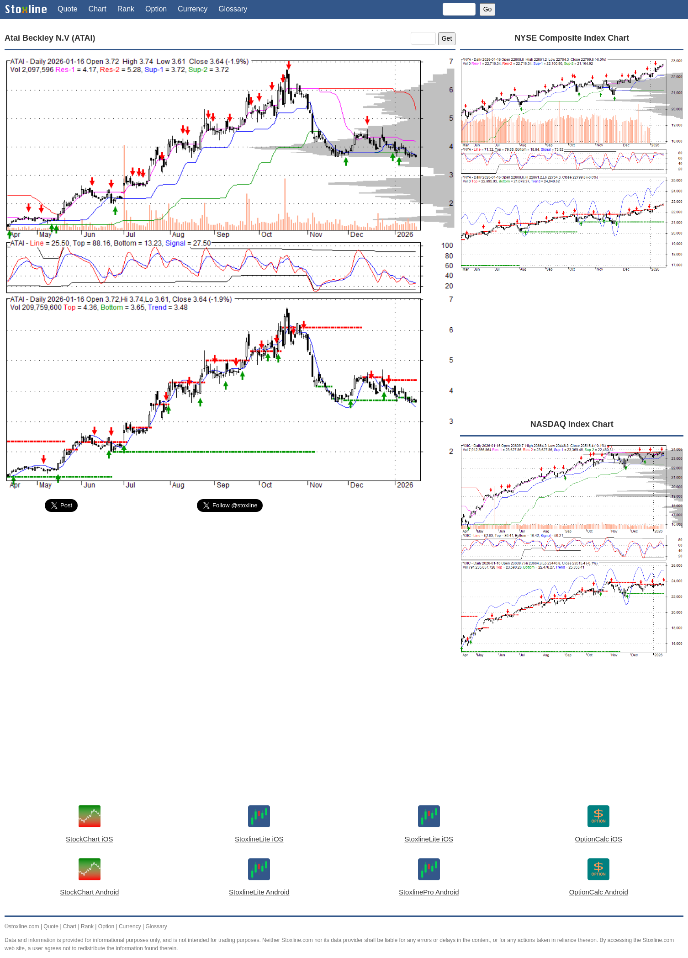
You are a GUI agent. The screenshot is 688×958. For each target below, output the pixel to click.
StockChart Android (89, 892)
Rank (125, 9)
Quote (68, 9)
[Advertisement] (230, 588)
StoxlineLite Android (259, 892)
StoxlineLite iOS (259, 839)
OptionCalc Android (598, 892)
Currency (192, 9)
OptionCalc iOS (598, 839)
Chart (97, 9)
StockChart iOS (89, 839)
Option (156, 9)
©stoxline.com (22, 926)
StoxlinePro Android (429, 892)
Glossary (232, 9)
